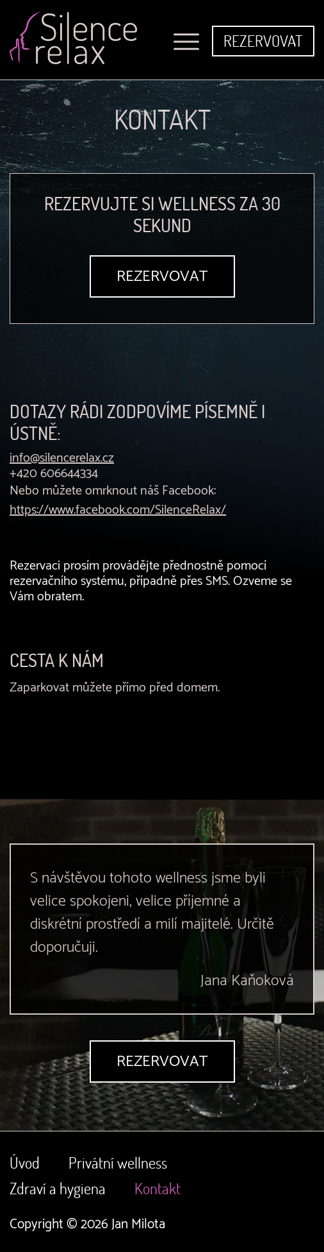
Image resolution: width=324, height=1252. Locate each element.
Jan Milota (138, 1224)
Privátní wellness (118, 1162)
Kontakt (157, 1188)
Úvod (25, 1162)
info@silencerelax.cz (62, 458)
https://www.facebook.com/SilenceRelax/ (118, 510)
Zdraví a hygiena (58, 1188)
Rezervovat (263, 41)
